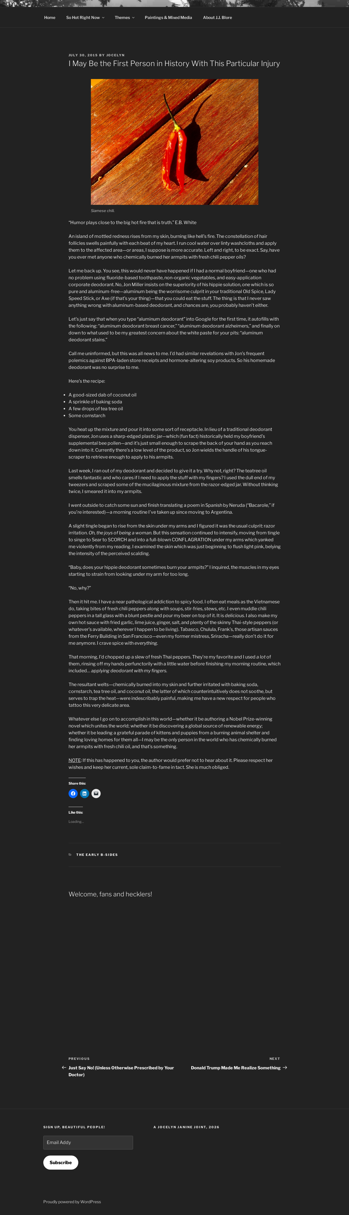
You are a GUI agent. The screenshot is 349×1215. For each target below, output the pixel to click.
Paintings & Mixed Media (168, 17)
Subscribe (61, 1162)
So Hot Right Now (85, 17)
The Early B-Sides (97, 855)
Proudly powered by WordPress (72, 1201)
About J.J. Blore (217, 17)
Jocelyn (115, 55)
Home (49, 17)
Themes (125, 17)
